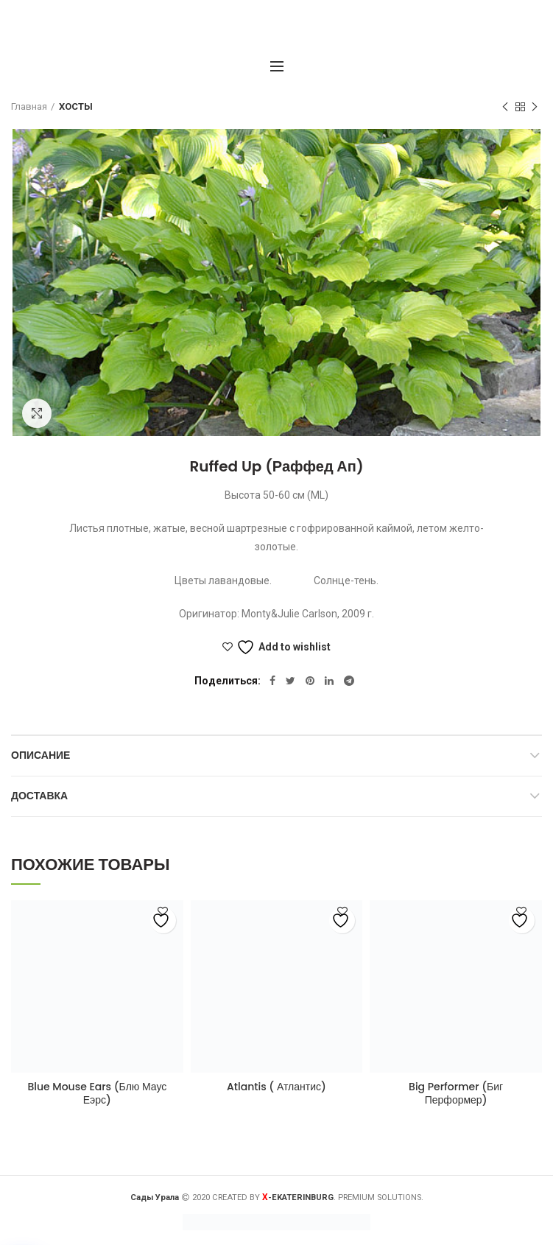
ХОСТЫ (76, 106)
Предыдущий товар (505, 107)
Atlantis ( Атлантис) (276, 1086)
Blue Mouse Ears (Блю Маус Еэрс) (96, 1093)
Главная (29, 106)
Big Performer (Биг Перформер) (456, 1093)
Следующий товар (534, 107)
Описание (40, 755)
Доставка (39, 795)
